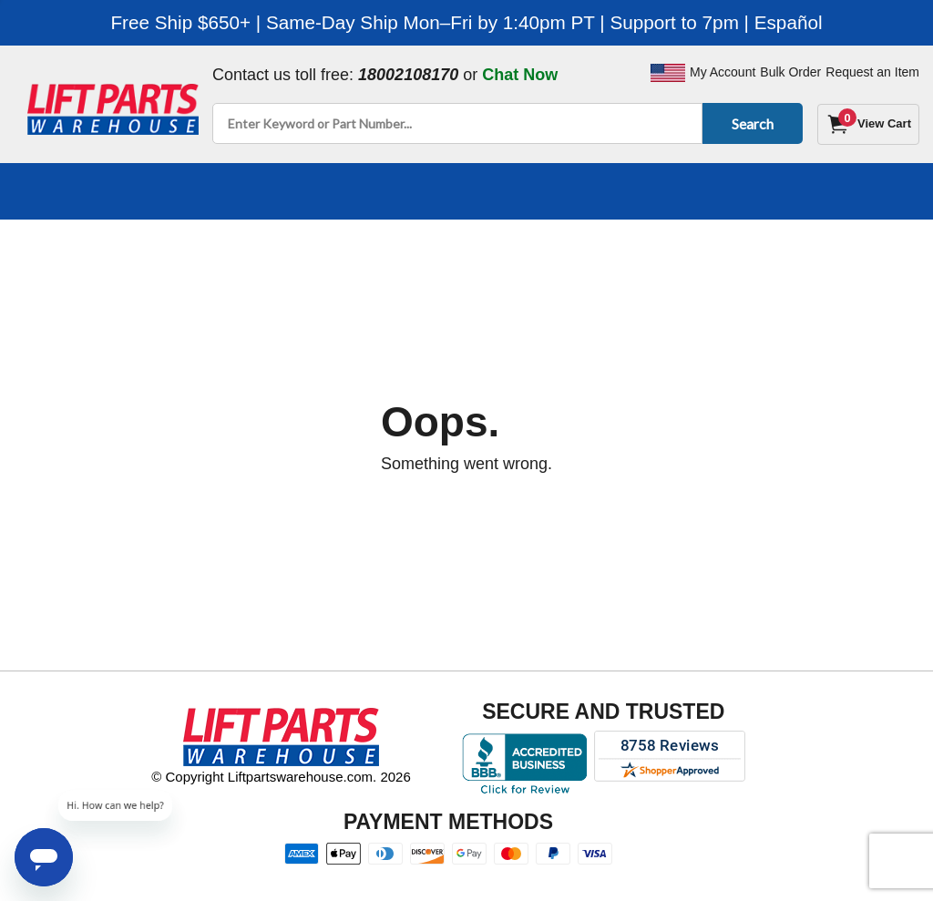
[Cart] (868, 124)
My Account (722, 72)
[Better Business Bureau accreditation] (524, 763)
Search (749, 123)
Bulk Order (790, 72)
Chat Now (520, 75)
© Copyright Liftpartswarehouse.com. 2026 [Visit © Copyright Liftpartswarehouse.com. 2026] (281, 776)
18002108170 (408, 75)
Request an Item (872, 72)
